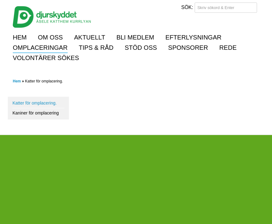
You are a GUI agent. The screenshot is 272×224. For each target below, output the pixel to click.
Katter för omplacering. (34, 102)
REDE (228, 47)
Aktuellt (89, 37)
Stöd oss (141, 47)
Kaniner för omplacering (35, 112)
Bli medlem (135, 37)
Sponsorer (188, 47)
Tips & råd (96, 47)
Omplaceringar (40, 47)
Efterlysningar (193, 37)
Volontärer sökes (46, 57)
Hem (20, 37)
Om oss (50, 37)
